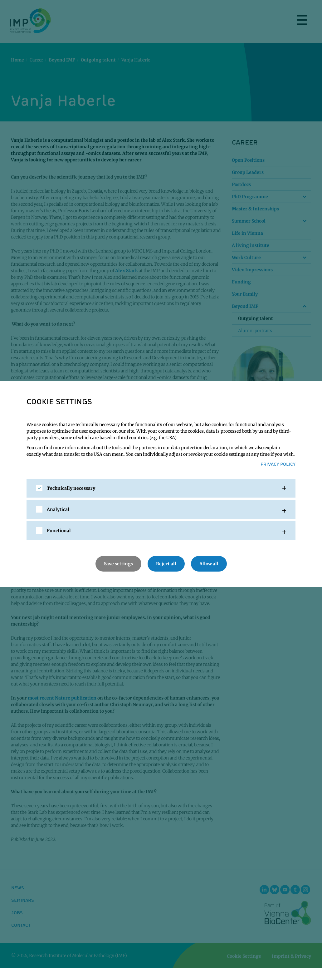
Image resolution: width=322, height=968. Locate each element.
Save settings (118, 564)
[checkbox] (39, 488)
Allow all (208, 564)
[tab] (161, 488)
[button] (161, 488)
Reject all (166, 564)
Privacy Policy (278, 463)
